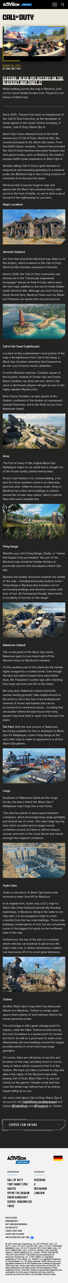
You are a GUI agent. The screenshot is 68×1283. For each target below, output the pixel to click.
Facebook (40, 1180)
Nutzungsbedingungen (16, 1224)
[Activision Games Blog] (18, 4)
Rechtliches (11, 1218)
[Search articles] (62, 4)
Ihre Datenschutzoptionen (18, 1237)
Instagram (40, 1189)
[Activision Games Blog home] (18, 1160)
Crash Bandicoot (17, 1197)
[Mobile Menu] (54, 4)
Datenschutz (11, 1227)
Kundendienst (12, 1221)
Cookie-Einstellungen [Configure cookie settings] (14, 1234)
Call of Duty (15, 1180)
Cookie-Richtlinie (13, 1231)
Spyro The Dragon (18, 1193)
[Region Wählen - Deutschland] (58, 1158)
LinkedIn (39, 1193)
